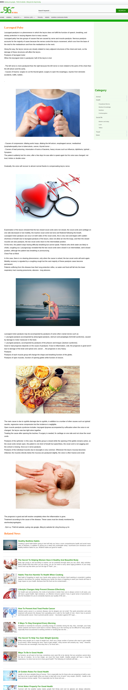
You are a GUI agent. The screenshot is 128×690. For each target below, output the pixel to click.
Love (100, 124)
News (47, 17)
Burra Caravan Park (59, 17)
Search (122, 11)
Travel (40, 17)
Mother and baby (104, 121)
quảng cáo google (32, 527)
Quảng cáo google (10, 2)
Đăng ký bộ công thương (34, 2)
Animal (9, 17)
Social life (28, 17)
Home (2, 17)
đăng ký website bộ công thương (52, 527)
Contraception (103, 113)
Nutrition (101, 110)
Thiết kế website (20, 2)
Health (16, 17)
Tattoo (100, 127)
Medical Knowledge (105, 107)
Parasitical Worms (104, 104)
